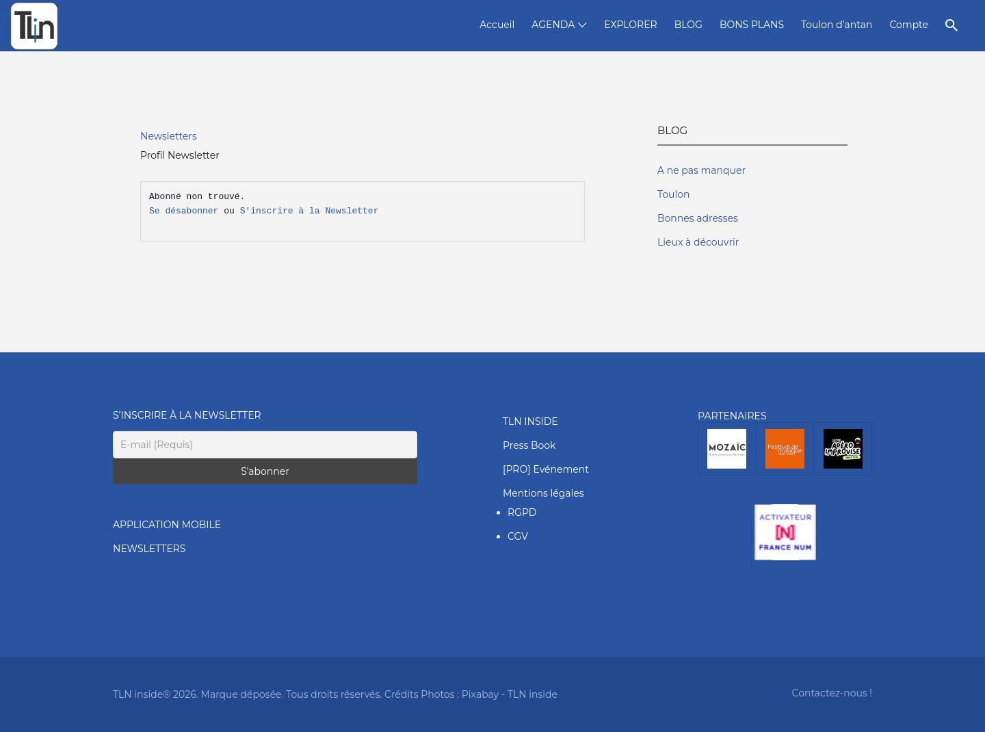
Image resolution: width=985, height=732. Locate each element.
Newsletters (168, 136)
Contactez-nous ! (832, 693)
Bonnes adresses (697, 218)
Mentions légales (543, 493)
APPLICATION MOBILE (167, 525)
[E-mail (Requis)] (265, 444)
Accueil (497, 24)
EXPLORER (630, 24)
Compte (908, 24)
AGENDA (553, 24)
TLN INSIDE (530, 421)
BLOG (688, 24)
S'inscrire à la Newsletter (309, 211)
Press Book (529, 445)
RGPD (522, 512)
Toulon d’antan (836, 24)
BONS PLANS (752, 24)
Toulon (673, 194)
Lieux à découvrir (698, 242)
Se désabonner (183, 211)
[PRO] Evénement (546, 469)
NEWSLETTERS (149, 549)
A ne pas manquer (701, 170)
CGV (518, 536)
